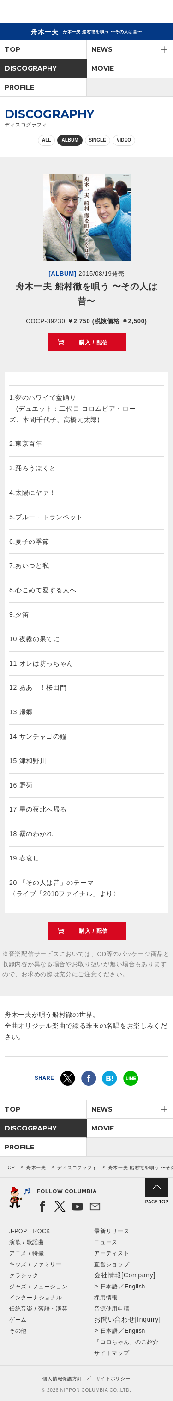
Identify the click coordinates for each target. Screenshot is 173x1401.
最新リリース (111, 1231)
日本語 (109, 1286)
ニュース (106, 1242)
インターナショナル (35, 1297)
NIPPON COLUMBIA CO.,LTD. (51, 12)
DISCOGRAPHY (31, 68)
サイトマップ (111, 1353)
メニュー (158, 13)
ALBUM (69, 140)
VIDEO (124, 140)
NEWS (102, 49)
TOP (12, 49)
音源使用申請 (111, 1308)
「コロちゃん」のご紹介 (126, 1342)
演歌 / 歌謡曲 (26, 1242)
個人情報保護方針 (62, 1378)
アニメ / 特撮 (26, 1253)
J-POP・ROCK (29, 1231)
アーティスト (111, 1253)
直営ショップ (111, 1264)
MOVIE (102, 68)
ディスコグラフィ (77, 1167)
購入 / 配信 (93, 342)
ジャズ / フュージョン (38, 1286)
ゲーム (18, 1320)
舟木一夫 (36, 1167)
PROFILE (19, 87)
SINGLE (97, 140)
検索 (134, 13)
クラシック (24, 1275)
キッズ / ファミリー (35, 1264)
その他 (18, 1331)
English (135, 1286)
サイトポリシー (113, 1378)
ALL (46, 140)
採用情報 (106, 1297)
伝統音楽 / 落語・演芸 (38, 1308)
